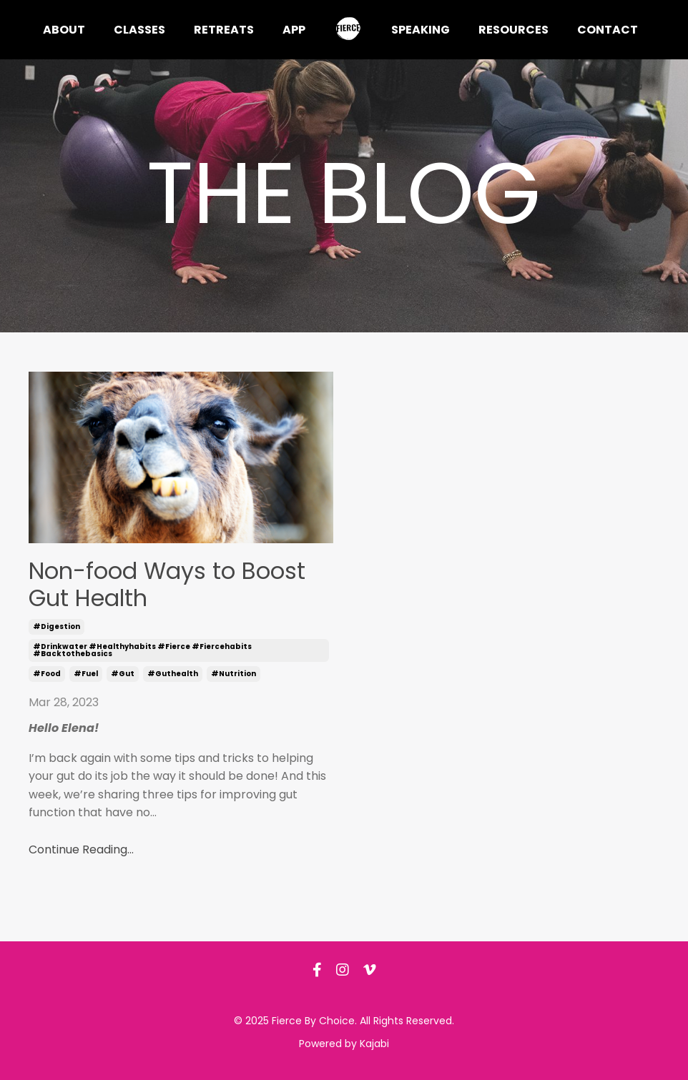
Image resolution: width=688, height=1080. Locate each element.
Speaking (420, 29)
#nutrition (233, 673)
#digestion (56, 626)
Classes (139, 29)
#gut (122, 673)
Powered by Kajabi (344, 1043)
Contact (607, 29)
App (293, 29)
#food (47, 673)
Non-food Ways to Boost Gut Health (167, 585)
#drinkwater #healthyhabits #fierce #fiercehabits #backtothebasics (142, 650)
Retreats (224, 29)
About (64, 29)
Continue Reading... (81, 849)
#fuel (86, 673)
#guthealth (172, 673)
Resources (513, 29)
